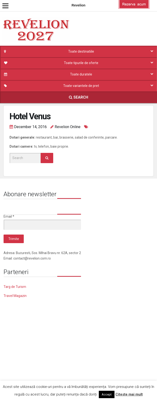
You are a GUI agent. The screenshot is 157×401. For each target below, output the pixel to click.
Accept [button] (107, 394)
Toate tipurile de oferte (81, 63)
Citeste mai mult (129, 394)
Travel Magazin (15, 296)
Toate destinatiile (81, 51)
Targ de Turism (15, 287)
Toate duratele (81, 74)
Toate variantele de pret (81, 86)
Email (9, 216)
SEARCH (78, 97)
